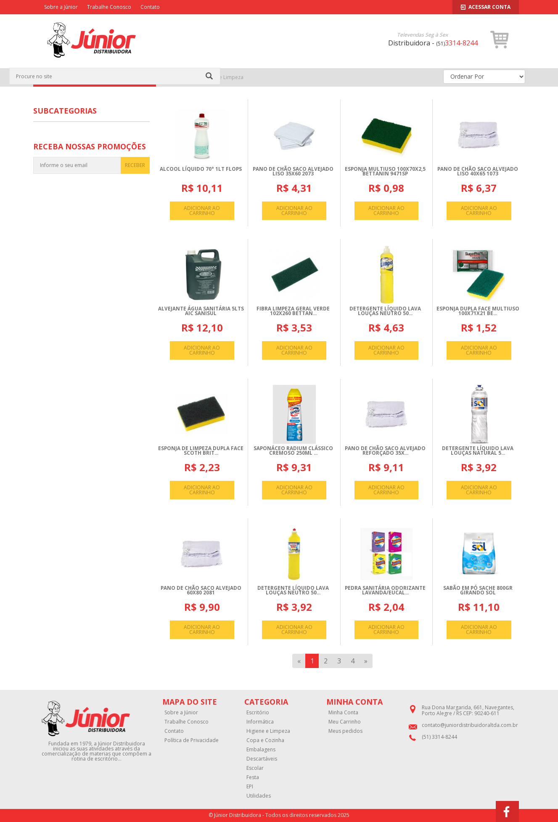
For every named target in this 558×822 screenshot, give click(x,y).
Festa (252, 777)
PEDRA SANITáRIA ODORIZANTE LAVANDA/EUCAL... (385, 590)
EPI (249, 786)
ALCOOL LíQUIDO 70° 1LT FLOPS (201, 169)
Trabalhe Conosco (109, 7)
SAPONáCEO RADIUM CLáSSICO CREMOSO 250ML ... (293, 450)
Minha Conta (343, 712)
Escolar (255, 768)
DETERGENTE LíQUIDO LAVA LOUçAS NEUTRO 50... (385, 311)
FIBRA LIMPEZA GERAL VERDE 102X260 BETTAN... (293, 311)
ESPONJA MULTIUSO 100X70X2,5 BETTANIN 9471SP (385, 171)
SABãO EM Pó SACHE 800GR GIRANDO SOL (478, 590)
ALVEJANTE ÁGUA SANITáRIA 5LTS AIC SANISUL (201, 311)
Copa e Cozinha (265, 740)
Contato (150, 7)
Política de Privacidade (191, 740)
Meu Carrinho (344, 721)
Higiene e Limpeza (221, 77)
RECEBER (135, 165)
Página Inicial (179, 77)
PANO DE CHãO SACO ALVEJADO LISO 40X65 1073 (477, 171)
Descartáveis (261, 758)
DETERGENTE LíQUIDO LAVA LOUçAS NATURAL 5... (477, 450)
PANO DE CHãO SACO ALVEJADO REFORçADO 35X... (385, 450)
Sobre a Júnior (61, 7)
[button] (499, 40)
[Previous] (299, 661)
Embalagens (260, 749)
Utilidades (258, 795)
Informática (260, 721)
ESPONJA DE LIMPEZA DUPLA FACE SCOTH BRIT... (200, 450)
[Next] (366, 661)
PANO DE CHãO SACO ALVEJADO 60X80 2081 (201, 590)
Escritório (257, 712)
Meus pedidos (345, 731)
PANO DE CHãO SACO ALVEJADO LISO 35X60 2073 (293, 171)
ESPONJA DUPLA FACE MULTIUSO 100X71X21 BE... (477, 311)
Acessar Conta (485, 7)
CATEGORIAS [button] (94, 77)
